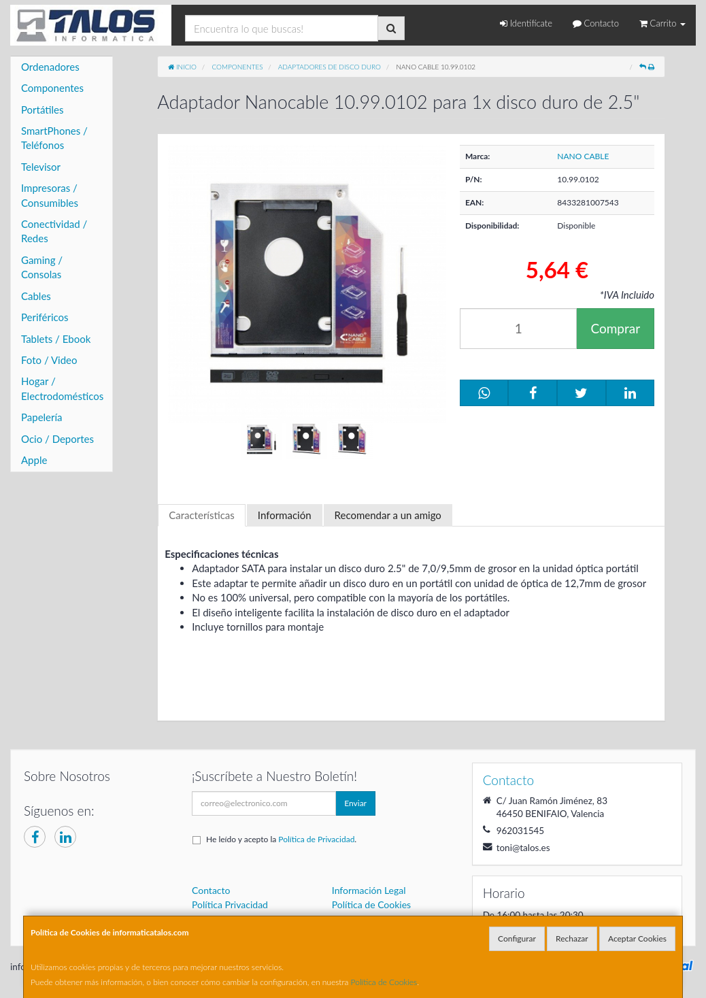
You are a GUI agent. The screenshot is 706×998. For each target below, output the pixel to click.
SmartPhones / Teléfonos (54, 137)
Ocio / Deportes (57, 439)
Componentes (52, 88)
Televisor (41, 167)
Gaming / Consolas (42, 267)
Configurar (517, 938)
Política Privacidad (230, 904)
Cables (36, 296)
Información (285, 515)
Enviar (355, 803)
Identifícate (526, 23)
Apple (34, 460)
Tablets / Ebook (55, 339)
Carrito (662, 23)
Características (202, 515)
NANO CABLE (583, 156)
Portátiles (42, 109)
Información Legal (369, 890)
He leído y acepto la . (281, 839)
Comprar (615, 328)
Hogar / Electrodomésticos (62, 388)
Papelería (42, 417)
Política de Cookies (384, 982)
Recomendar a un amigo (388, 515)
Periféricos (45, 317)
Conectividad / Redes (54, 231)
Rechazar (572, 938)
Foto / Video (49, 360)
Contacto (596, 23)
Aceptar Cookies (637, 938)
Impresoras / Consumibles (49, 195)
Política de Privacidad (316, 839)
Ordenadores (50, 67)
